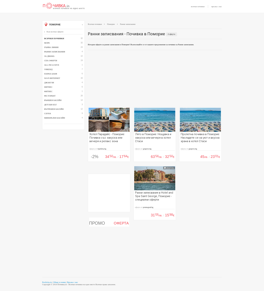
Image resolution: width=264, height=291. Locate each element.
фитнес (48, 91)
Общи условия (59, 282)
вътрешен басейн (54, 109)
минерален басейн (54, 118)
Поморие (63, 25)
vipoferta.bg (101, 149)
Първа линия (51, 47)
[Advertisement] (155, 79)
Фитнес (48, 87)
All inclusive (51, 65)
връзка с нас (216, 6)
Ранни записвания (54, 52)
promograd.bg (148, 207)
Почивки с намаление (63, 6)
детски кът (50, 104)
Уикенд (48, 69)
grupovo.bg (147, 149)
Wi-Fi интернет (52, 78)
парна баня (50, 74)
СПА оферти (50, 60)
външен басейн (52, 100)
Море (47, 43)
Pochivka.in (47, 282)
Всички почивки (95, 24)
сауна (47, 113)
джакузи (49, 82)
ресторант (50, 96)
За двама (49, 56)
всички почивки (198, 6)
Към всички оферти (53, 32)
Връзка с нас (72, 282)
